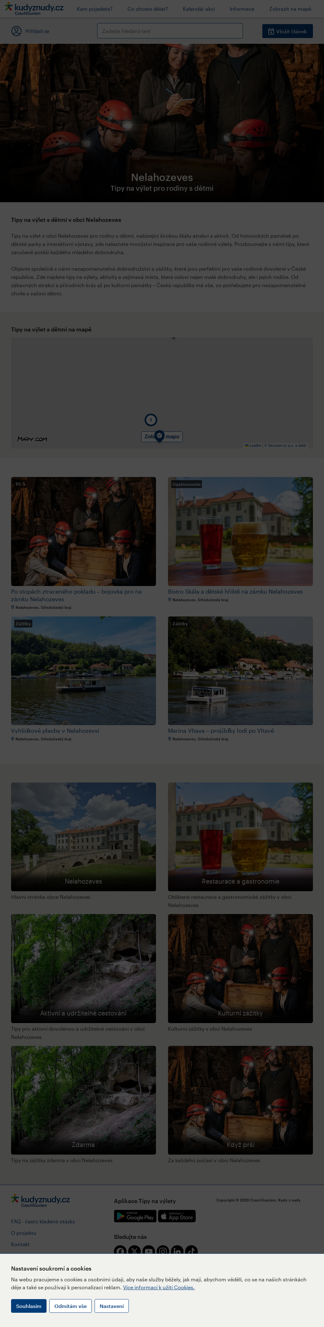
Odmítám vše (70, 1306)
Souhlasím (28, 1306)
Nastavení (112, 1306)
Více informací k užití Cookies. (159, 1287)
